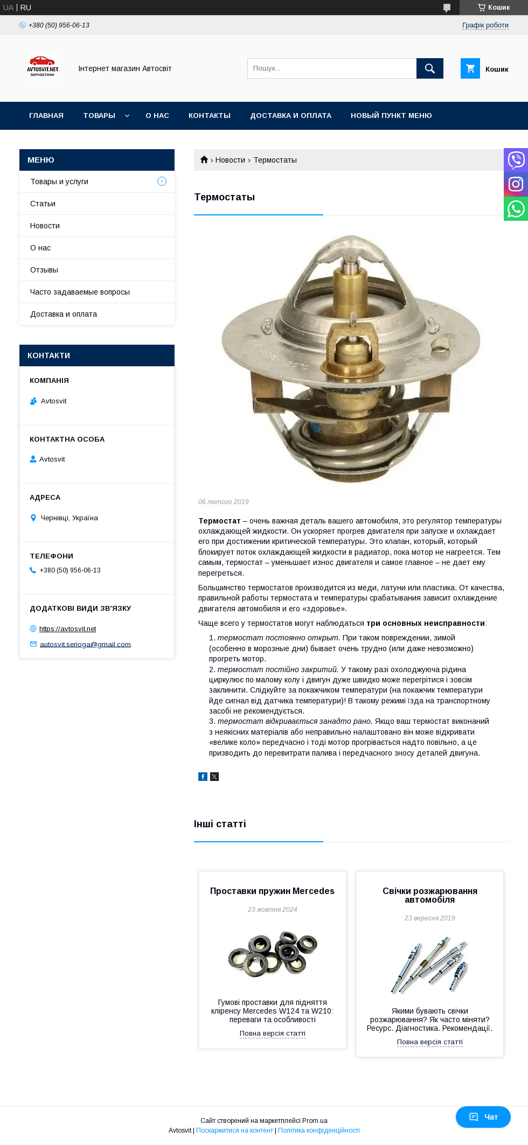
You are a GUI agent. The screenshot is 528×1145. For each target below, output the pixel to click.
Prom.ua (315, 1121)
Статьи (42, 203)
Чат (483, 1117)
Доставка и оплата (290, 115)
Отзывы (44, 270)
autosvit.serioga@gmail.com (85, 644)
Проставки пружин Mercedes (272, 891)
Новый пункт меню (391, 115)
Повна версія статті (272, 1033)
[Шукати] (429, 68)
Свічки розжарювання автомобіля (430, 895)
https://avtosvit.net (67, 629)
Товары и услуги (59, 181)
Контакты (210, 115)
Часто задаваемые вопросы (80, 292)
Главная (46, 115)
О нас (157, 115)
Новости (230, 160)
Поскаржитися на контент (234, 1130)
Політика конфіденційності (319, 1130)
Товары (99, 115)
